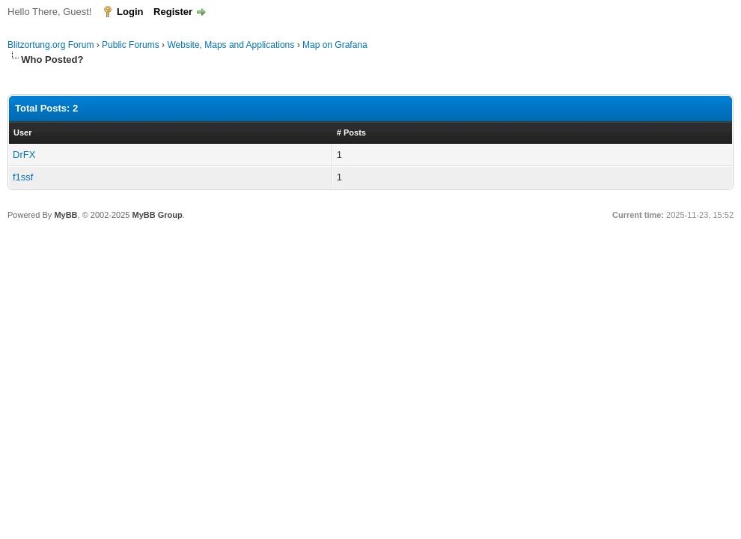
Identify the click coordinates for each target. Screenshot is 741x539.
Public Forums (130, 45)
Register (172, 11)
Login (130, 11)
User (22, 132)
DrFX (24, 154)
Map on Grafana (335, 45)
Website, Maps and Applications (230, 45)
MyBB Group (157, 214)
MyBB (65, 214)
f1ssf (23, 177)
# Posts (351, 132)
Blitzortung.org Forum (50, 45)
